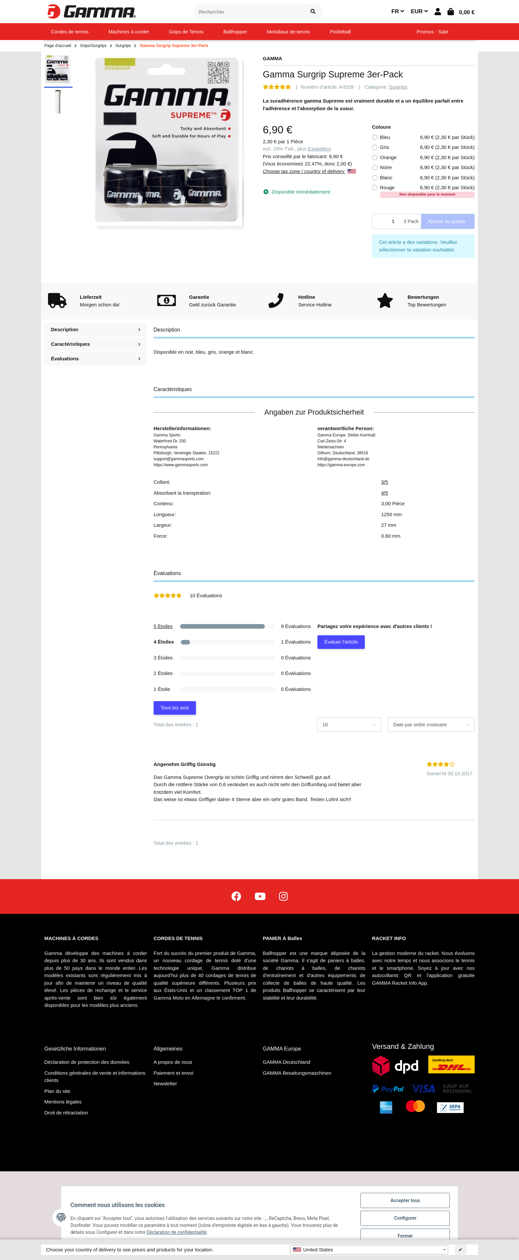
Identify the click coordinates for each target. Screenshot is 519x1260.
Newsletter (165, 1083)
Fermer (404, 1236)
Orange (427, 157)
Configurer (404, 1219)
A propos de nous (173, 1062)
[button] (438, 12)
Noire (427, 167)
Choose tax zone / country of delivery (309, 171)
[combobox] (369, 1249)
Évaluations (95, 358)
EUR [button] (419, 11)
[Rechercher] (248, 11)
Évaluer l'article (341, 642)
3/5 (384, 482)
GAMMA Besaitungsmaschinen (297, 1073)
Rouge (427, 191)
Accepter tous (403, 1202)
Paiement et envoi (173, 1073)
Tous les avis (175, 707)
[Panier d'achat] (461, 12)
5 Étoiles (163, 626)
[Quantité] (386, 221)
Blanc (427, 178)
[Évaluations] (277, 87)
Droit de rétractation (66, 1112)
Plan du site (57, 1091)
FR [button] (398, 11)
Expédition (319, 149)
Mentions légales (63, 1101)
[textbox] (369, 1249)
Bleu (427, 137)
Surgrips (398, 87)
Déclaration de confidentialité (178, 1233)
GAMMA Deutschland (286, 1062)
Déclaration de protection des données (86, 1062)
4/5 (384, 493)
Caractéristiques (95, 344)
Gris (427, 147)
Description (95, 329)
